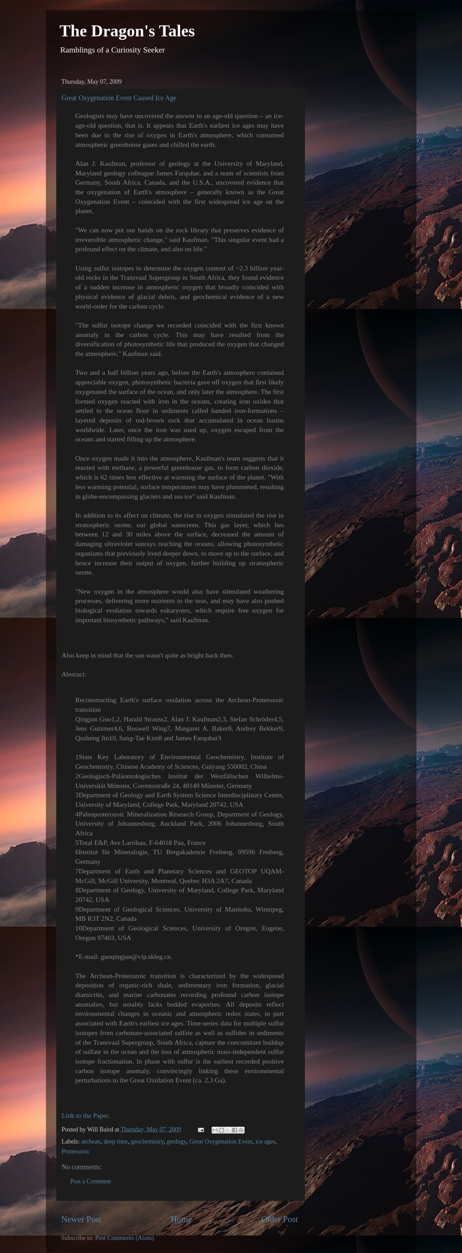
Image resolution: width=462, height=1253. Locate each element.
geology (176, 1141)
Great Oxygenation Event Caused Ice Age (119, 98)
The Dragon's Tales (127, 31)
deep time (116, 1141)
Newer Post (81, 1219)
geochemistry (147, 1141)
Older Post (279, 1219)
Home (181, 1219)
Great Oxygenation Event (220, 1141)
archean (90, 1141)
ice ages (265, 1141)
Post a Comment (90, 1181)
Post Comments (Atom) (124, 1237)
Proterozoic (76, 1151)
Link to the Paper (85, 1115)
